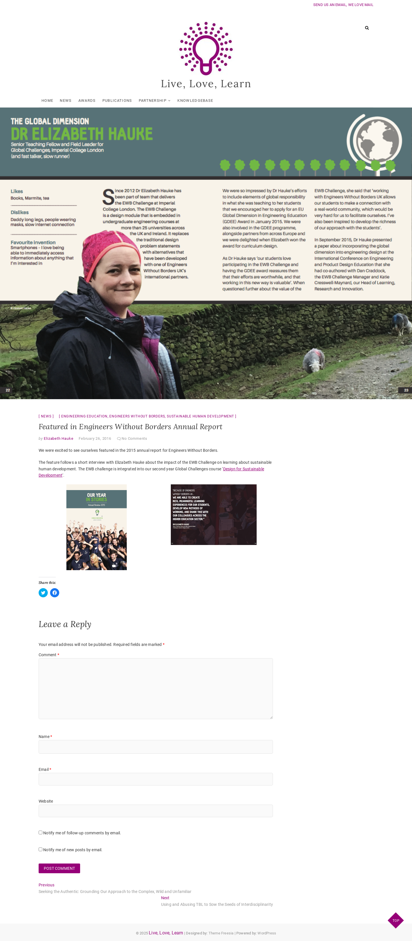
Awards (87, 100)
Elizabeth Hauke (58, 438)
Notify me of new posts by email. (72, 850)
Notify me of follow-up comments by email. (82, 833)
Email (45, 769)
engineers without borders (137, 416)
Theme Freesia (221, 933)
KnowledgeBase (195, 100)
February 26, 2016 (95, 438)
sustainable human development (200, 416)
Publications (117, 100)
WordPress (267, 933)
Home (47, 100)
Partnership (153, 100)
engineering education (84, 416)
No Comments (134, 438)
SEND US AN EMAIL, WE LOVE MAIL (343, 5)
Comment (49, 654)
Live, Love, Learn (206, 83)
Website (46, 801)
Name (45, 736)
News (66, 100)
